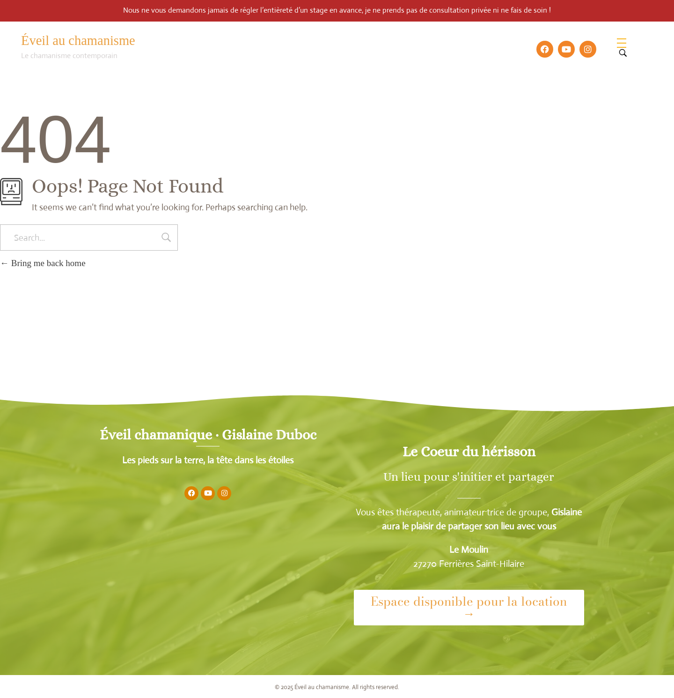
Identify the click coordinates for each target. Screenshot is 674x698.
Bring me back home (43, 263)
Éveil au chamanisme (78, 40)
